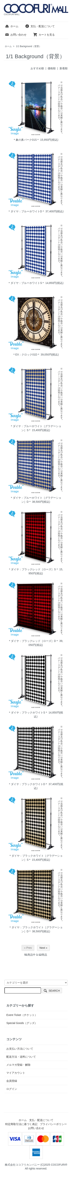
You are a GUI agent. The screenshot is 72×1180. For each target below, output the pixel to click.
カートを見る (44, 34)
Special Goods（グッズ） (21, 1023)
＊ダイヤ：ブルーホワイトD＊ (26, 211)
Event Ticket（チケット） (21, 1015)
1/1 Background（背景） (28, 46)
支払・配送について (40, 26)
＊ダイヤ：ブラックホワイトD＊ (28, 784)
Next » (43, 947)
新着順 (64, 68)
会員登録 (11, 1080)
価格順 (52, 68)
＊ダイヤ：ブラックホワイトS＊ (28, 712)
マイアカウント (15, 1072)
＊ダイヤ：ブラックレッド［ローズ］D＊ (33, 640)
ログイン (11, 1088)
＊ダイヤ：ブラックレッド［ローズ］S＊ (33, 569)
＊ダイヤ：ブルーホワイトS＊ (26, 282)
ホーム (11, 26)
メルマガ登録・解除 (18, 1064)
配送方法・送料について (21, 1056)
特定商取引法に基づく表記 (21, 1124)
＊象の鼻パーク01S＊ (26, 139)
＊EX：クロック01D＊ (26, 354)
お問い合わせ (15, 34)
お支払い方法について (19, 1048)
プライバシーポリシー (53, 1124)
